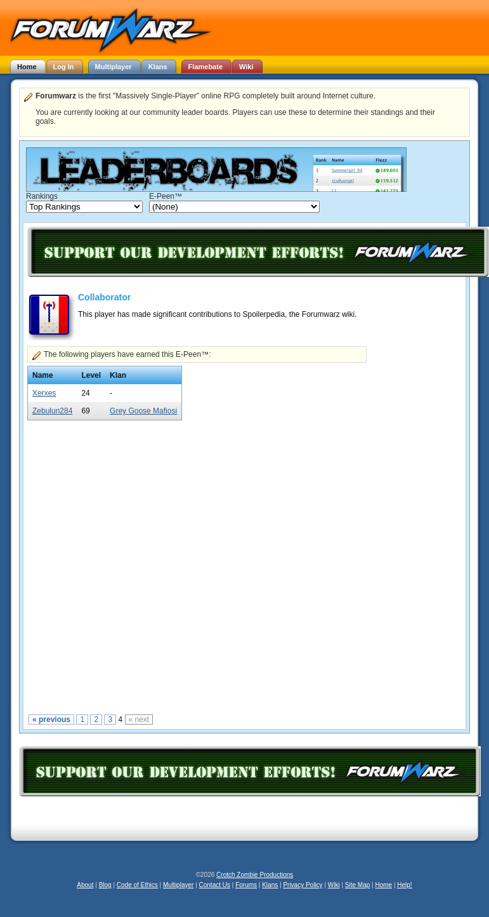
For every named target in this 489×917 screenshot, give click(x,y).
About (85, 884)
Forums (246, 884)
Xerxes (44, 393)
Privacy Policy (302, 884)
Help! (404, 884)
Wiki (334, 884)
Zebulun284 (52, 410)
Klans (270, 884)
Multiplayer (178, 884)
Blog (105, 884)
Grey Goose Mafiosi (143, 410)
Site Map (357, 884)
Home (383, 884)
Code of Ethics (137, 884)
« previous (51, 719)
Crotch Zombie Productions (254, 874)
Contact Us (214, 884)
